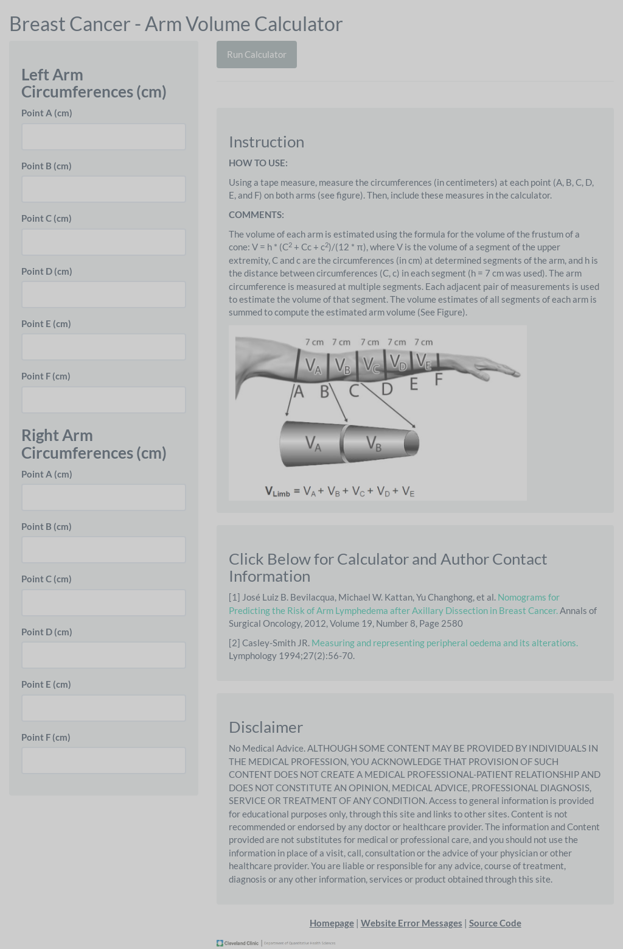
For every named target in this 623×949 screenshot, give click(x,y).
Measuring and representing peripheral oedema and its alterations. (445, 642)
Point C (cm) (46, 218)
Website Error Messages (411, 922)
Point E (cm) (46, 323)
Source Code (495, 922)
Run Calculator (257, 54)
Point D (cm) (46, 271)
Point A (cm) (46, 112)
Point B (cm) (46, 165)
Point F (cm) (46, 375)
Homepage (332, 922)
